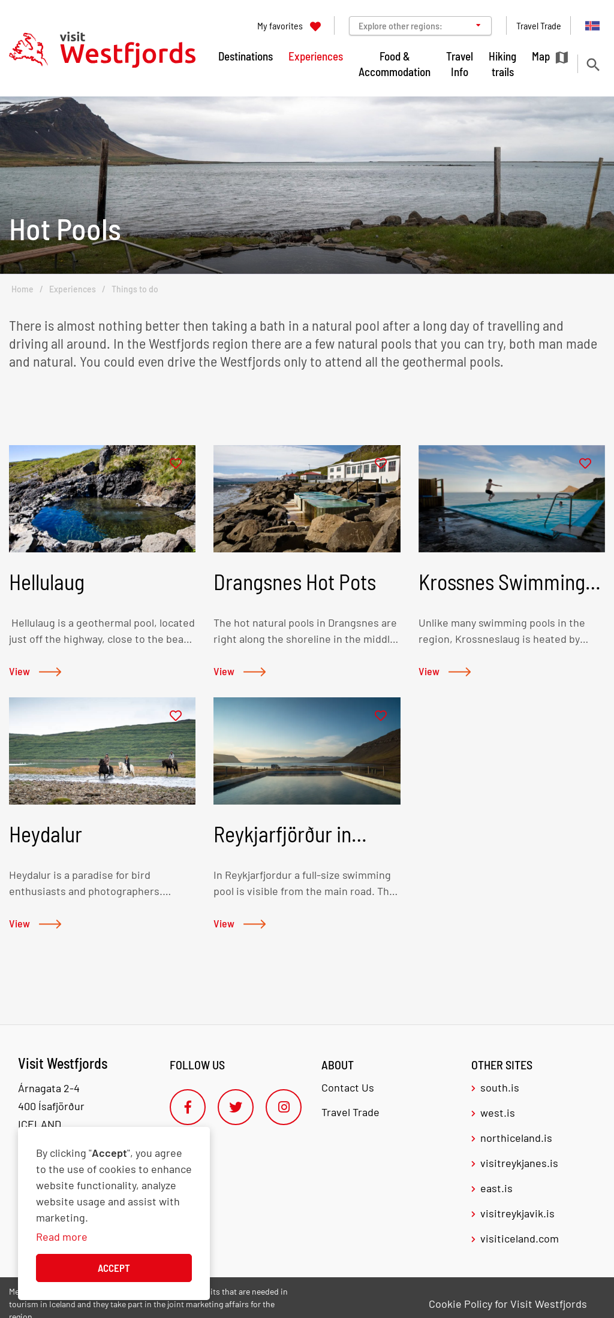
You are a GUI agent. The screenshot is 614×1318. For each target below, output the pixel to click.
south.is (499, 1087)
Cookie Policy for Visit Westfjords (508, 1303)
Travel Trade (350, 1112)
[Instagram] (284, 1107)
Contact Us (347, 1087)
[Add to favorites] (175, 464)
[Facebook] (188, 1107)
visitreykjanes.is (519, 1162)
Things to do (135, 289)
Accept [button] (114, 1268)
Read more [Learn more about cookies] (62, 1236)
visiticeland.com (519, 1238)
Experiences (72, 289)
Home (22, 289)
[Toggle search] (592, 64)
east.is (496, 1188)
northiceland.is (516, 1137)
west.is (497, 1112)
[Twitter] (236, 1107)
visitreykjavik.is (517, 1213)
